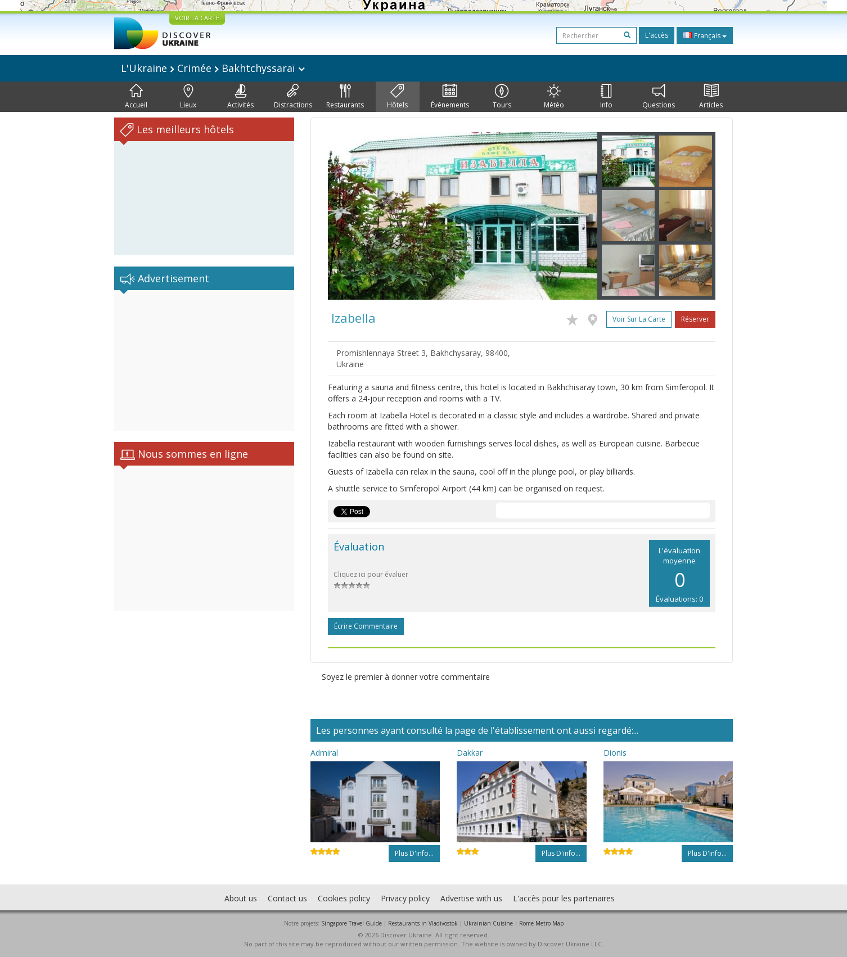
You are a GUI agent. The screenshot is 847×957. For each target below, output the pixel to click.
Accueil (136, 97)
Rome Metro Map (541, 923)
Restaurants (345, 97)
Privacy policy (405, 898)
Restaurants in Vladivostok (423, 923)
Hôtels (397, 97)
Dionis (615, 752)
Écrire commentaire (366, 626)
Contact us (287, 898)
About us (240, 898)
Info (606, 97)
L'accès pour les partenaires (564, 898)
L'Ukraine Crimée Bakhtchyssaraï (213, 68)
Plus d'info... (414, 853)
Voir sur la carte (638, 319)
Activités (240, 97)
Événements (450, 97)
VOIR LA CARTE (197, 17)
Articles (711, 97)
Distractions (293, 97)
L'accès (656, 35)
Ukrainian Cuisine (488, 923)
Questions (658, 97)
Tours (502, 97)
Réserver (695, 319)
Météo (554, 97)
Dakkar (470, 752)
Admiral (324, 752)
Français (705, 35)
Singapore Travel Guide (351, 923)
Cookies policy (344, 898)
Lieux (188, 97)
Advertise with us (471, 898)
